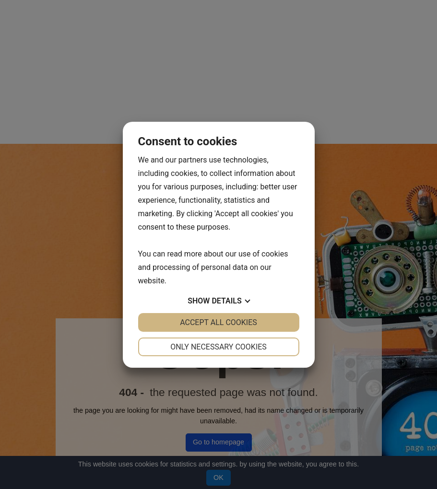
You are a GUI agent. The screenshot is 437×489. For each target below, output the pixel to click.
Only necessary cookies (218, 346)
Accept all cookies (218, 322)
